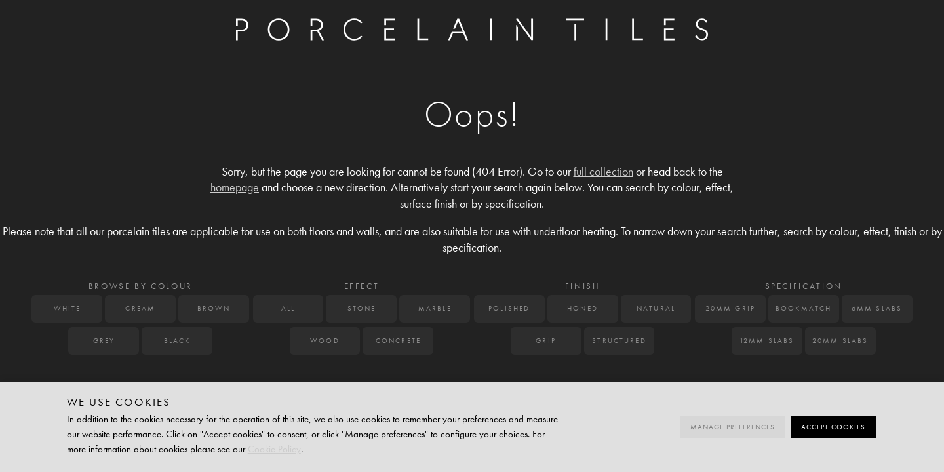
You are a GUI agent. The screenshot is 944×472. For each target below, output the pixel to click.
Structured (619, 340)
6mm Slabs (877, 308)
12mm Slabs (767, 340)
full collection (603, 172)
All (288, 308)
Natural (656, 308)
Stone (361, 308)
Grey (104, 340)
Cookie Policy (274, 449)
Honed (582, 308)
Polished (509, 308)
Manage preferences (732, 427)
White (67, 308)
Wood (325, 340)
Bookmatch (803, 308)
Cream (140, 308)
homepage (234, 188)
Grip (546, 340)
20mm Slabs (840, 340)
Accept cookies (833, 427)
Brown (214, 308)
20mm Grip (730, 308)
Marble (435, 308)
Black (177, 340)
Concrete (398, 340)
